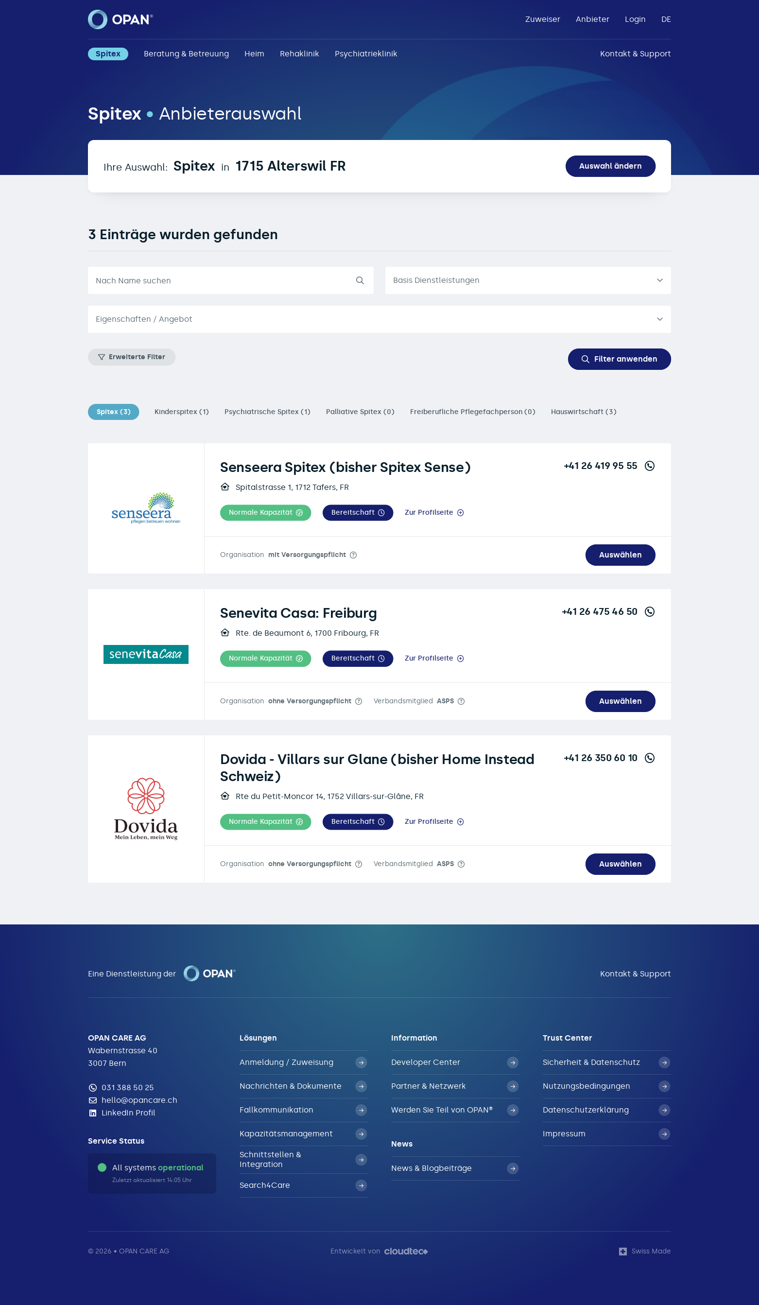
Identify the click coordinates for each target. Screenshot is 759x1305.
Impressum (606, 1134)
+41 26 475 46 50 (609, 611)
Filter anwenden (619, 359)
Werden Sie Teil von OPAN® (454, 1110)
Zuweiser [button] (542, 19)
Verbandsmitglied (414, 701)
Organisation (283, 555)
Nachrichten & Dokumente (303, 1086)
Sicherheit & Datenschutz (606, 1062)
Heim (254, 53)
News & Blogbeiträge (454, 1168)
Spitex (108, 53)
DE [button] (666, 19)
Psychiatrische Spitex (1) (267, 412)
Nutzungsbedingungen (606, 1086)
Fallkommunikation (303, 1110)
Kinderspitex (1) (182, 412)
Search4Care (303, 1185)
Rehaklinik (299, 53)
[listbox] (528, 280)
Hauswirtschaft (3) (584, 412)
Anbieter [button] (592, 19)
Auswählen (620, 554)
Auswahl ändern (610, 166)
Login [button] (635, 19)
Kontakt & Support (635, 53)
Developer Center (454, 1062)
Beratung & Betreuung (186, 53)
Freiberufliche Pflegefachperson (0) (472, 412)
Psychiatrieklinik (366, 53)
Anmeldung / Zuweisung (303, 1062)
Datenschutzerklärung (606, 1110)
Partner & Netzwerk (454, 1086)
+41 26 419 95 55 (610, 465)
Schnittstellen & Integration (303, 1159)
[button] (265, 513)
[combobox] (379, 319)
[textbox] (372, 319)
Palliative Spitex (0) (360, 412)
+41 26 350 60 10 (610, 758)
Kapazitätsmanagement (303, 1134)
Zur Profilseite (429, 512)
